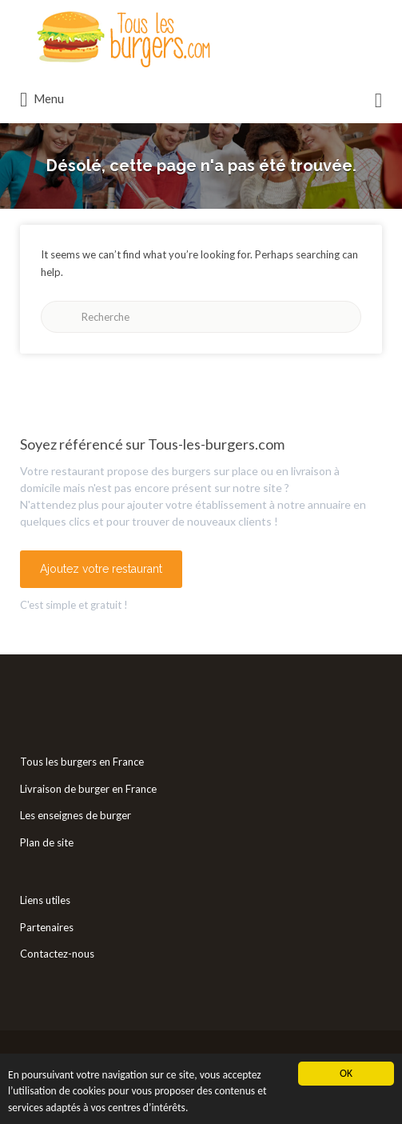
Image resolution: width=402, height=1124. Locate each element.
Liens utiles (45, 900)
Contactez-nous (57, 953)
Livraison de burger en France (88, 788)
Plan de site (47, 842)
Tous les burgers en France (82, 761)
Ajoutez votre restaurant (101, 568)
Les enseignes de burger (75, 815)
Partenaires (47, 927)
